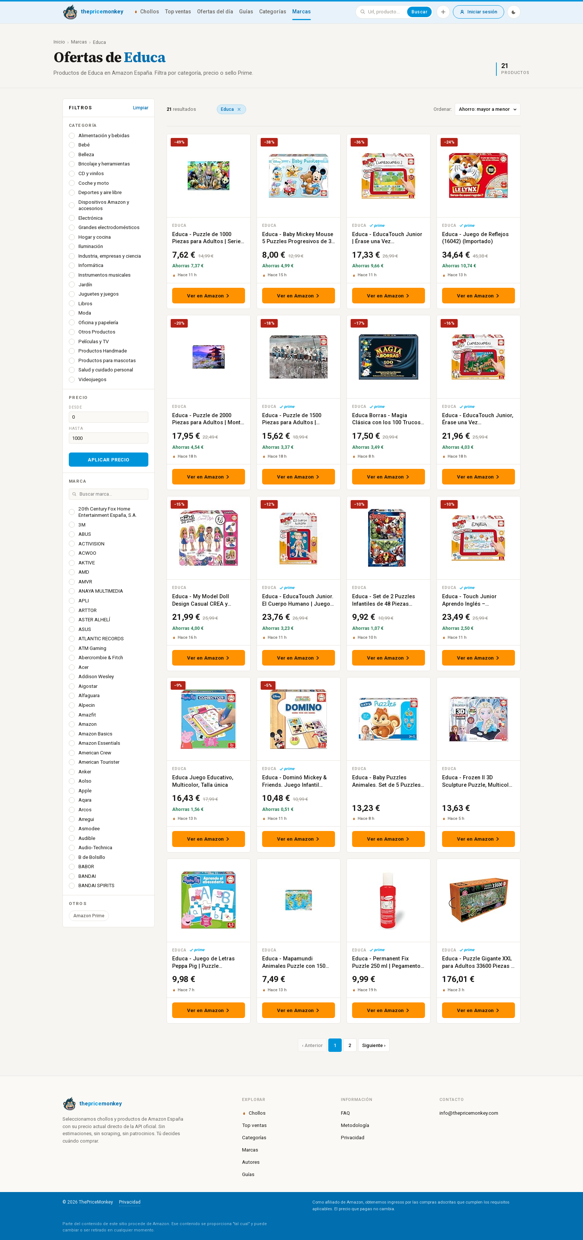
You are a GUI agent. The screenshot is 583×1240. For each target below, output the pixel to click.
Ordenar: (477, 109)
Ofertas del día (215, 12)
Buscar (419, 12)
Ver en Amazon (209, 296)
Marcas (301, 12)
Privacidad (352, 1137)
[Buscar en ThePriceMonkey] (386, 12)
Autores (251, 1162)
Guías (246, 12)
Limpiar (140, 107)
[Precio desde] (108, 417)
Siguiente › (374, 1045)
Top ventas (178, 12)
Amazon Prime (88, 915)
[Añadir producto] (443, 12)
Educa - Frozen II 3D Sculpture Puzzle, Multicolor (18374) (478, 784)
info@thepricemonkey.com (468, 1113)
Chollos (146, 12)
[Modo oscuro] (514, 12)
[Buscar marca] (108, 494)
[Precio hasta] (108, 438)
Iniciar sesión (478, 12)
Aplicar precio (108, 460)
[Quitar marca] (239, 109)
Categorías (272, 12)
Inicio (59, 42)
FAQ (345, 1113)
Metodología (355, 1125)
